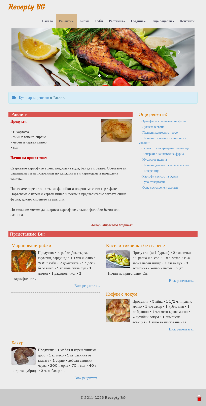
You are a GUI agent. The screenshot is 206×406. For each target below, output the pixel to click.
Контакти (187, 21)
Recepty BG (26, 6)
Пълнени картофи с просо (159, 132)
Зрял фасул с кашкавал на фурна (163, 121)
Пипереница (149, 171)
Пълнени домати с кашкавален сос (165, 165)
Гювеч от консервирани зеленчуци (165, 148)
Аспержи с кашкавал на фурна (162, 154)
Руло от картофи (152, 182)
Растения (117, 21)
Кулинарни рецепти (30, 97)
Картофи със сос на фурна (159, 176)
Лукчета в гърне (152, 127)
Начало (47, 21)
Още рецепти (163, 21)
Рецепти (66, 21)
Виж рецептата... (87, 285)
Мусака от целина (153, 159)
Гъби (99, 21)
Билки (84, 21)
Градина (138, 21)
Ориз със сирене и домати (159, 187)
